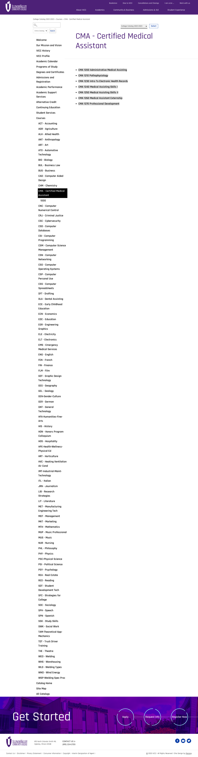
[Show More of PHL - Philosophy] (36, 548)
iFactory (189, 753)
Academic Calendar (47, 61)
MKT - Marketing (47, 521)
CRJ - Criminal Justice (50, 215)
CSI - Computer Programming (46, 238)
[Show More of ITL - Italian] (36, 480)
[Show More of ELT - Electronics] (36, 339)
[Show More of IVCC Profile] (34, 56)
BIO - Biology (45, 160)
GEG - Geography (47, 385)
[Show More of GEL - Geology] (36, 390)
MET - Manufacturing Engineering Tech (49, 509)
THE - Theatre (45, 651)
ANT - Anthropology (49, 139)
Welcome (41, 40)
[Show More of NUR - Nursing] (36, 542)
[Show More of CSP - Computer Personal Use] (36, 274)
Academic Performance (49, 87)
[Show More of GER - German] (36, 401)
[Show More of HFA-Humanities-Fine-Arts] (36, 416)
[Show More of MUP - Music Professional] (36, 532)
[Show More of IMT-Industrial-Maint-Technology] (36, 471)
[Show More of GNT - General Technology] (36, 407)
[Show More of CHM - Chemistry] (36, 185)
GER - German (46, 402)
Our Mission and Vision (49, 45)
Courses (59, 19)
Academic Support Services (46, 95)
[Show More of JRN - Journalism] (36, 486)
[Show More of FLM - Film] (36, 370)
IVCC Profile (43, 56)
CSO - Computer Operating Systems (49, 267)
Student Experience (176, 10)
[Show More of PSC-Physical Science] (36, 559)
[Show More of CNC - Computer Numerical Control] (36, 205)
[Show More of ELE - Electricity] (36, 334)
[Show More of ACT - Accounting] (36, 123)
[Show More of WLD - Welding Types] (36, 667)
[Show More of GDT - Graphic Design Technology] (36, 376)
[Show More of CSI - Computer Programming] (36, 235)
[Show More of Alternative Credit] (34, 102)
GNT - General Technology (46, 409)
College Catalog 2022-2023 (43, 19)
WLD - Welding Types (50, 667)
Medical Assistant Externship (100, 98)
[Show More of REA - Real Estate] (36, 575)
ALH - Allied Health (48, 134)
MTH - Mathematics (49, 527)
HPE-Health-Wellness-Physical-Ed (50, 449)
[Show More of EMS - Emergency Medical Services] (36, 344)
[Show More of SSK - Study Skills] (36, 621)
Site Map (41, 688)
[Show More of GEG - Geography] (36, 385)
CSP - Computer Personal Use (47, 276)
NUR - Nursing (46, 543)
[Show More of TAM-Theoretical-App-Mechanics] (36, 631)
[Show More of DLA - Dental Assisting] (36, 298)
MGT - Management (49, 516)
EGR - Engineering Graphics (48, 327)
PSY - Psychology (47, 570)
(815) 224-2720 (68, 744)
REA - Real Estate (48, 575)
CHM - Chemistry (47, 185)
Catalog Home (44, 683)
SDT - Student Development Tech (48, 588)
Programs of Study (46, 67)
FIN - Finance (45, 365)
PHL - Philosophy (47, 548)
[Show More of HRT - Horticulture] (36, 456)
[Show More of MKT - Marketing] (36, 521)
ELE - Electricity (47, 334)
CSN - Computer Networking (47, 257)
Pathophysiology (93, 75)
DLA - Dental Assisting (50, 299)
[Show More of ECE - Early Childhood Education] (36, 304)
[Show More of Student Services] (34, 112)
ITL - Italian (44, 481)
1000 (43, 200)
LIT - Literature (46, 501)
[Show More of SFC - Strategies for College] (36, 595)
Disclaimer (21, 753)
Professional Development (98, 104)
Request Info (152, 717)
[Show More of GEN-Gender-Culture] (36, 396)
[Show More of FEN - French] (36, 359)
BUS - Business (46, 170)
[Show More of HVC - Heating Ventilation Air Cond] (36, 461)
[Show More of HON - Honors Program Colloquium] (36, 431)
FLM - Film (44, 370)
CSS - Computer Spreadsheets (47, 286)
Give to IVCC (127, 3)
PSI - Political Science (50, 564)
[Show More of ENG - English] (36, 354)
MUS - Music (45, 537)
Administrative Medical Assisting (102, 70)
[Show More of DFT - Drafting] (36, 293)
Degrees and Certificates (50, 72)
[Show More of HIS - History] (36, 426)
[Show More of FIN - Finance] (36, 365)
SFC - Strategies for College (49, 597)
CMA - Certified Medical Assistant (51, 193)
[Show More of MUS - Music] (36, 537)
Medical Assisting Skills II (98, 92)
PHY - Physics (45, 553)
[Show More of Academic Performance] (34, 87)
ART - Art (43, 145)
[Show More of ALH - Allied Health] (36, 134)
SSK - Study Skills (48, 621)
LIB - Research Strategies (46, 494)
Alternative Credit (46, 102)
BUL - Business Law (49, 165)
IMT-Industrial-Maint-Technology (50, 473)
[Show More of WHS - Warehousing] (36, 661)
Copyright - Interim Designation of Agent (78, 753)
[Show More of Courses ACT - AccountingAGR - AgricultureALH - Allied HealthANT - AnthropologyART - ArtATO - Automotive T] (34, 118)
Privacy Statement (34, 753)
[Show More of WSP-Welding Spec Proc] (36, 677)
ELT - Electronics (47, 339)
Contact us (68, 741)
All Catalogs (43, 694)
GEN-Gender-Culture (49, 396)
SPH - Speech (45, 610)
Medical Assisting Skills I (98, 87)
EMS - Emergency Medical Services (48, 347)
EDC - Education (47, 319)
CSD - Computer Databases (47, 228)
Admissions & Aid (151, 10)
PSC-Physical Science (50, 559)
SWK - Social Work (48, 626)
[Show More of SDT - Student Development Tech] (36, 585)
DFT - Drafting (46, 293)
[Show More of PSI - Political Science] (36, 564)
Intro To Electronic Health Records (103, 81)
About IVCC (81, 10)
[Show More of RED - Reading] (36, 580)
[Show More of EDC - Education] (36, 319)
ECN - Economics (47, 314)
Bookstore (113, 3)
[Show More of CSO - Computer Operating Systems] (36, 264)
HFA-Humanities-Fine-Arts (50, 419)
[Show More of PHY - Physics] (36, 553)
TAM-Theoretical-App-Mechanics (50, 634)
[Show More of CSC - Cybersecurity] (36, 220)
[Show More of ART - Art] (36, 144)
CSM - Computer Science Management (52, 248)
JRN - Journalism (48, 486)
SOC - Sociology (47, 605)
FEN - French (45, 360)
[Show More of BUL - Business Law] (36, 165)
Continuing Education (48, 107)
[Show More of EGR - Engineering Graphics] (36, 324)
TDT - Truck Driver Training (48, 644)
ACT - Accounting (47, 123)
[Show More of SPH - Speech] (36, 610)
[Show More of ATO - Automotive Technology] (36, 150)
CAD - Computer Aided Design (50, 178)
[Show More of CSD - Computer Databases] (36, 226)
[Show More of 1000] (38, 200)
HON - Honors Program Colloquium (51, 434)
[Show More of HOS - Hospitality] (36, 441)
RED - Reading (46, 580)
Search (52, 31)
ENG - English (45, 354)
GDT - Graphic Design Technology (49, 378)
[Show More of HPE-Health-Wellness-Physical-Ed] (36, 446)
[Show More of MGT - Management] (36, 516)
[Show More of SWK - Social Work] (36, 626)
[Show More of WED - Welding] (36, 656)
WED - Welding (46, 656)
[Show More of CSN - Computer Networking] (36, 255)
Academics (100, 10)
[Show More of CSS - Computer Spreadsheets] (36, 283)
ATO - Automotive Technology (48, 152)
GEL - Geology (46, 391)
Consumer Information (52, 753)
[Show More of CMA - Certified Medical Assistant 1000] (36, 190)
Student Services (45, 113)
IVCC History (43, 50)
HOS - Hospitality (47, 441)
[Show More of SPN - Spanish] (36, 615)
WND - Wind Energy (49, 672)
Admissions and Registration (45, 80)
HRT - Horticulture (48, 456)
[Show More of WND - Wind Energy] (36, 672)
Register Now (179, 717)
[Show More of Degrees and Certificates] (34, 72)
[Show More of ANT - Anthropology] (36, 139)
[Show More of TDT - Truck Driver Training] (36, 641)
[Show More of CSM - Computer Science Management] (36, 245)
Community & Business (123, 10)
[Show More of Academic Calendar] (34, 61)
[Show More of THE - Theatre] (36, 651)
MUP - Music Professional (52, 532)
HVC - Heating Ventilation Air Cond (52, 464)
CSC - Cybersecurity (49, 221)
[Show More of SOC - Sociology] (36, 605)
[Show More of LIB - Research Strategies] (36, 491)
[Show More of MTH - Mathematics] (36, 526)
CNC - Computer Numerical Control (48, 208)
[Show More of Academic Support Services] (34, 92)
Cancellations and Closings (148, 3)
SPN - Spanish (46, 616)
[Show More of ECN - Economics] (36, 313)
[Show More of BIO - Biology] (36, 159)
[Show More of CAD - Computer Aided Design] (36, 175)
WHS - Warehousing (49, 662)
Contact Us (10, 753)
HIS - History (45, 426)
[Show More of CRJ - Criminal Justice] (36, 215)
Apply (125, 717)
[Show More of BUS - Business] (36, 170)
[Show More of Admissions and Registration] (34, 77)
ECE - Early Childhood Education (50, 306)
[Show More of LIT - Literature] (36, 501)
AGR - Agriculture (47, 129)
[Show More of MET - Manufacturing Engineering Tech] (36, 506)
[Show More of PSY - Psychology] (36, 569)
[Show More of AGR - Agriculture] (36, 128)
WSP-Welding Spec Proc (51, 678)
